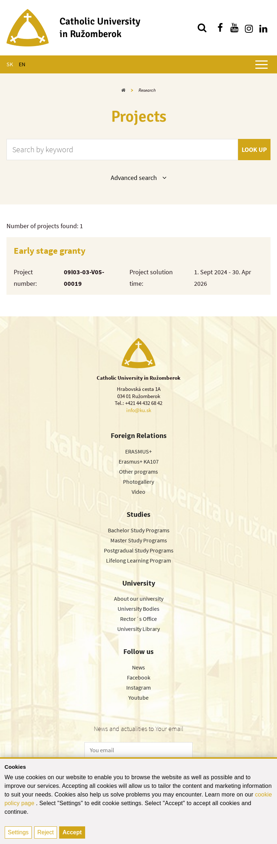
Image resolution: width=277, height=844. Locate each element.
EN (22, 64)
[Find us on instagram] (249, 28)
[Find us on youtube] (234, 28)
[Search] (202, 28)
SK (9, 64)
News (138, 667)
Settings (18, 832)
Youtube (138, 697)
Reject (46, 832)
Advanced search (138, 177)
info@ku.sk (138, 410)
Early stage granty (49, 250)
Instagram (138, 687)
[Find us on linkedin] (263, 28)
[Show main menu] (261, 64)
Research (147, 90)
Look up (254, 149)
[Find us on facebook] (220, 28)
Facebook (138, 677)
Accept (72, 832)
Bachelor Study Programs (139, 530)
